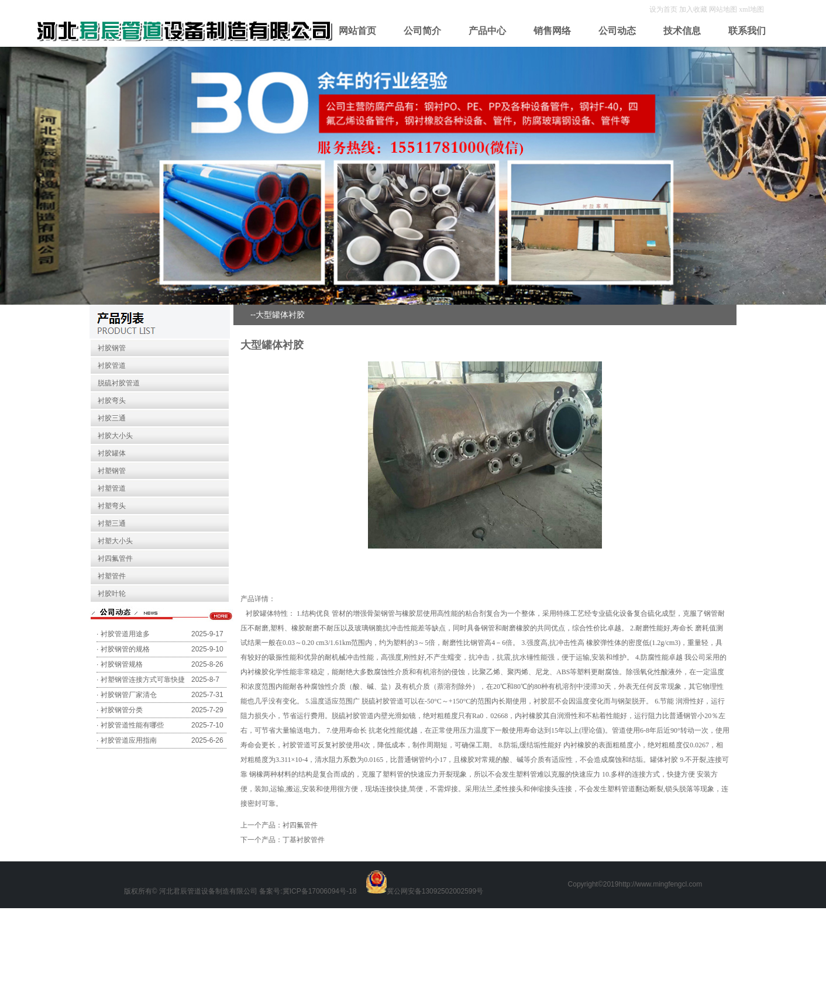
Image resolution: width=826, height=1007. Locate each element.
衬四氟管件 (115, 558)
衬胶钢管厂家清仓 (129, 695)
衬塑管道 (112, 488)
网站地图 (723, 9)
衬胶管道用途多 (125, 634)
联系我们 (747, 31)
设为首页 (664, 9)
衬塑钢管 (112, 471)
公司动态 (617, 31)
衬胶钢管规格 (122, 664)
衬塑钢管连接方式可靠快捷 (143, 679)
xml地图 (751, 9)
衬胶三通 (112, 418)
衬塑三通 (112, 523)
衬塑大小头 (115, 541)
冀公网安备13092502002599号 (435, 891)
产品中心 (487, 31)
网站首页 (357, 31)
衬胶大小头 (115, 436)
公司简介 (422, 31)
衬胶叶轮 (112, 593)
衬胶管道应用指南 (129, 740)
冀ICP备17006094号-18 (320, 891)
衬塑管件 (112, 576)
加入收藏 (694, 9)
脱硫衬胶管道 (119, 383)
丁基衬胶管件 (304, 840)
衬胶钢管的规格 (125, 649)
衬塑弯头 (112, 506)
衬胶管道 (112, 365)
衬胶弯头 (112, 400)
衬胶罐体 (112, 453)
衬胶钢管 (112, 348)
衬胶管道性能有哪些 (132, 725)
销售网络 (552, 31)
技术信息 (682, 31)
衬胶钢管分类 (122, 710)
